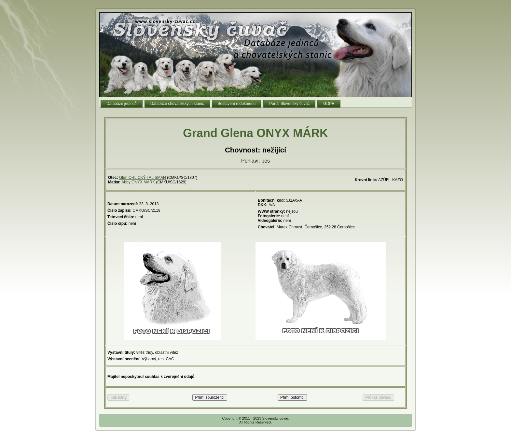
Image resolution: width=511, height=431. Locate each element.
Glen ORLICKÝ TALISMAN (142, 177)
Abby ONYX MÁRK (138, 182)
